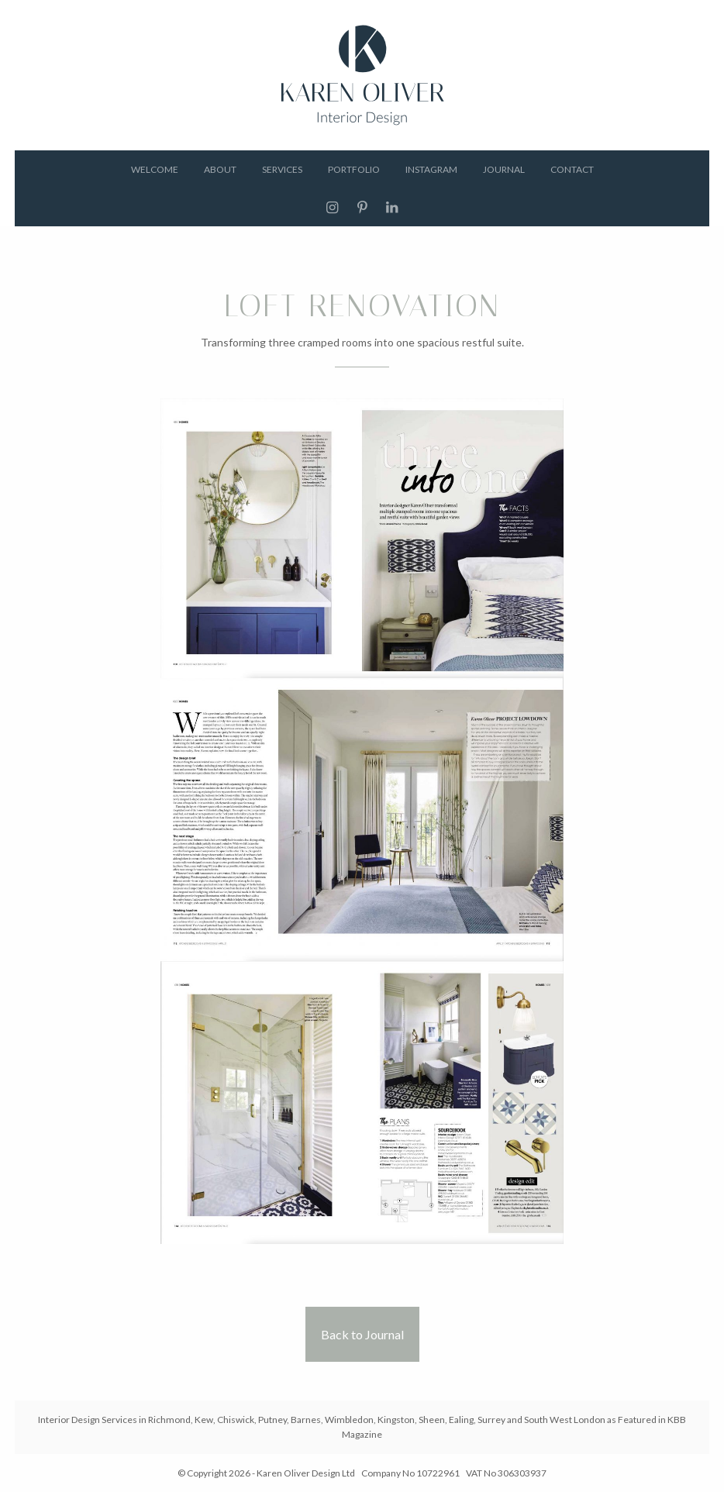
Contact (572, 169)
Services (282, 169)
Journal (504, 169)
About (220, 169)
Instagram (431, 169)
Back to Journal (362, 1334)
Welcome (154, 169)
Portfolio (354, 169)
